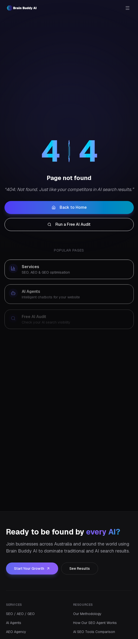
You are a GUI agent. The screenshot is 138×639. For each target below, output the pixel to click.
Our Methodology (87, 614)
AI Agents (13, 622)
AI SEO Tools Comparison (94, 632)
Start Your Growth (32, 568)
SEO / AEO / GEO (20, 614)
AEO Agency (16, 632)
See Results (79, 568)
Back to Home (69, 208)
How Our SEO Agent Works (95, 622)
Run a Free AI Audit (69, 225)
